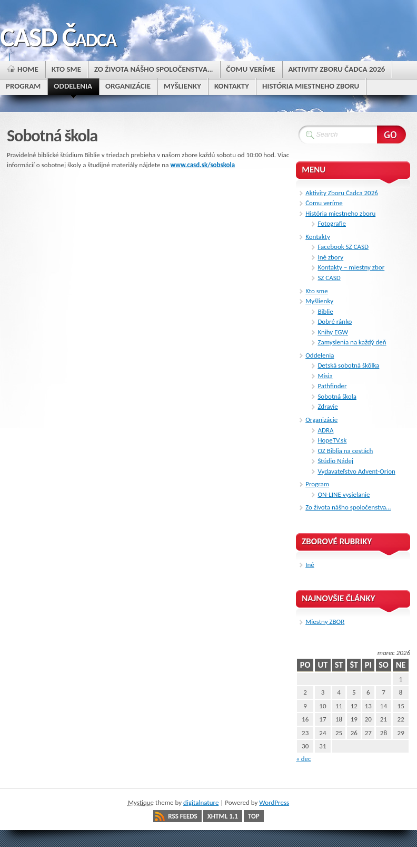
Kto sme (316, 291)
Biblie (325, 311)
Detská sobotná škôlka (348, 365)
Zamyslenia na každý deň (351, 342)
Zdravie (327, 406)
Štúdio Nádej (335, 461)
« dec (303, 759)
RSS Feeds (182, 816)
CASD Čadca (58, 37)
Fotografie (331, 223)
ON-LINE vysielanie (343, 494)
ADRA (325, 430)
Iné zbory (330, 257)
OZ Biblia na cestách (345, 451)
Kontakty (317, 236)
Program (317, 484)
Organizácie (321, 420)
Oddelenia (319, 355)
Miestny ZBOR (324, 621)
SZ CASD (328, 278)
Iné (309, 565)
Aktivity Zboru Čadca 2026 (341, 193)
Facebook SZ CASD (343, 247)
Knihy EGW (332, 332)
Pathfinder (331, 386)
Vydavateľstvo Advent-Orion (356, 471)
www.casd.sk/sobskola (202, 165)
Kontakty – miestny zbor (350, 267)
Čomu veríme (324, 203)
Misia (324, 376)
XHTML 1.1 (222, 816)
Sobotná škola (336, 396)
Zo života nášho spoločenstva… (348, 507)
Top (254, 816)
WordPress (274, 802)
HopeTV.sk (331, 440)
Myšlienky (319, 301)
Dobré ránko (334, 321)
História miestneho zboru (340, 213)
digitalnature (201, 802)
